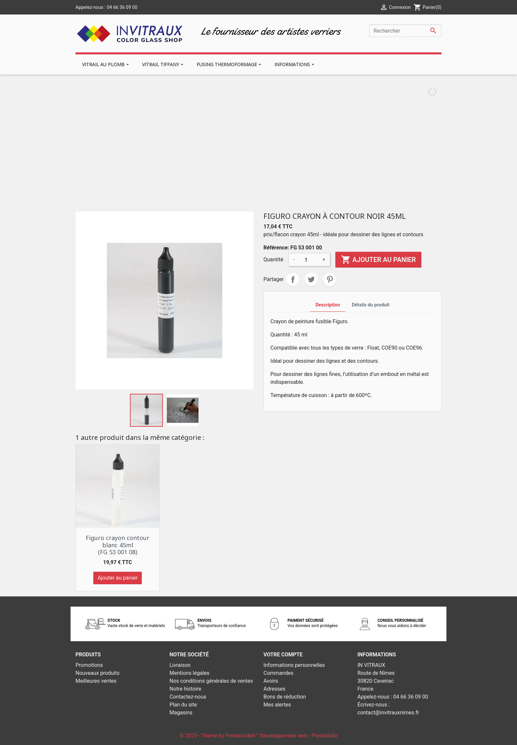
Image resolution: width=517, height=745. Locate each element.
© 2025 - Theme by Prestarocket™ (220, 735)
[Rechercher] (405, 30)
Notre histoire (185, 689)
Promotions (89, 665)
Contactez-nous (187, 697)
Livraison (180, 665)
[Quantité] (309, 259)
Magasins (181, 712)
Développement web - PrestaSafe (298, 735)
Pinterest (329, 279)
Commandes (278, 673)
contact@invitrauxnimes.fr (388, 712)
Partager (292, 279)
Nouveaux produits (98, 673)
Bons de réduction (284, 697)
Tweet (311, 279)
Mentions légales (189, 673)
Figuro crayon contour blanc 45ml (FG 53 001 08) (117, 545)
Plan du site (183, 705)
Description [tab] (328, 305)
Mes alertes (277, 705)
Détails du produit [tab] (370, 305)
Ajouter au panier (378, 260)
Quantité (273, 259)
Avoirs (270, 681)
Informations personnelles (294, 665)
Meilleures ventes (96, 681)
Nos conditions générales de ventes (211, 681)
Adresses (274, 689)
